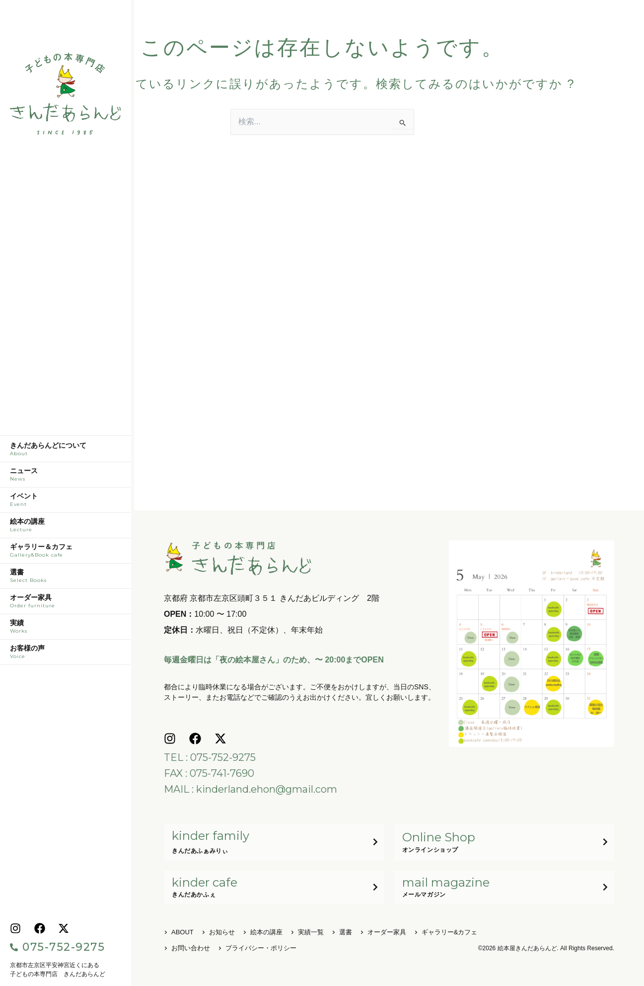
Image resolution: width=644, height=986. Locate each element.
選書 (65, 578)
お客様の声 (65, 654)
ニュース (65, 477)
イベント (65, 502)
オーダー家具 (65, 604)
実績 (65, 629)
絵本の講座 (65, 528)
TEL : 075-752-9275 (210, 757)
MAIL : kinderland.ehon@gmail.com (250, 789)
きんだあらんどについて (65, 452)
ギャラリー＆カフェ (65, 553)
